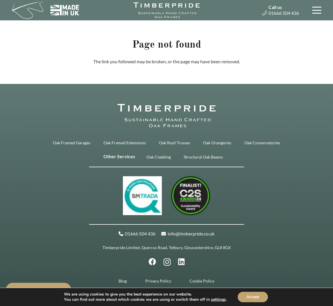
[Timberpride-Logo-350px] (166, 10)
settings (218, 299)
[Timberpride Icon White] (27, 10)
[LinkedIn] (181, 262)
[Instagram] (167, 262)
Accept (252, 297)
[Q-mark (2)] (142, 195)
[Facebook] (152, 262)
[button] (315, 10)
